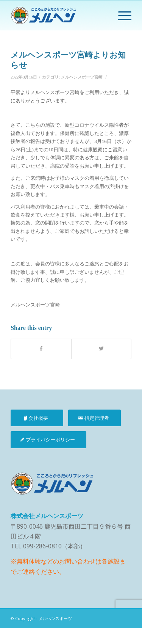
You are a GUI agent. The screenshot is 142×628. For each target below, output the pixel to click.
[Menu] (121, 15)
